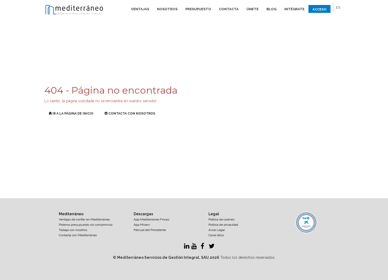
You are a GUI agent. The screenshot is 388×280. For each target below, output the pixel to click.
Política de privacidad (223, 225)
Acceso (319, 9)
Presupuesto (198, 9)
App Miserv (142, 225)
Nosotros (167, 9)
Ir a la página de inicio (71, 113)
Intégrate (294, 9)
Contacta (229, 9)
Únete (253, 9)
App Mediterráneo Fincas (151, 219)
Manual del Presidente (150, 230)
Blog (271, 9)
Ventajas (140, 9)
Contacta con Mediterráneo (78, 235)
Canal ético (216, 235)
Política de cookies (221, 219)
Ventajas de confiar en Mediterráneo (84, 219)
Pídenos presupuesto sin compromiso (85, 225)
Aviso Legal (216, 230)
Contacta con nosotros (129, 113)
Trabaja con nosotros (73, 230)
